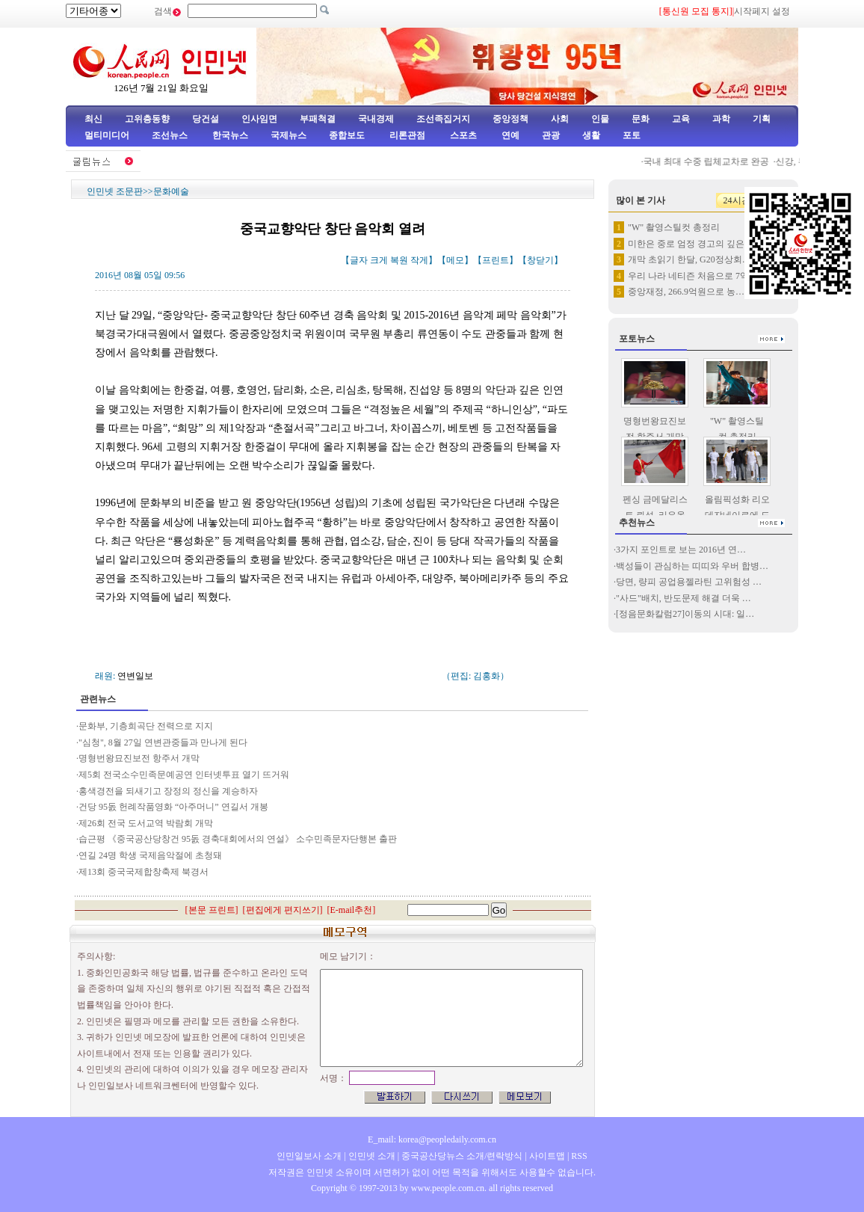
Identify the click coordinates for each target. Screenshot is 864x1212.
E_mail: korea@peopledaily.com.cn (432, 1139)
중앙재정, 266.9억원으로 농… (686, 291)
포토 (632, 135)
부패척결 (318, 119)
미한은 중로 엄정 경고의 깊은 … (692, 244)
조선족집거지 (443, 119)
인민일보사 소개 (309, 1156)
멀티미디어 (106, 135)
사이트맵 (547, 1156)
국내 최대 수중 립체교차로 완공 (709, 161)
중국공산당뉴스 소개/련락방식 (461, 1156)
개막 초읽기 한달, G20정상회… (689, 259)
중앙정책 (510, 119)
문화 (640, 119)
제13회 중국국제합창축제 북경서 (143, 872)
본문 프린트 (211, 910)
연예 (509, 135)
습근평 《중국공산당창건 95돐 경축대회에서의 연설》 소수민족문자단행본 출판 (237, 839)
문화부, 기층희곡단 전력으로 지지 (145, 726)
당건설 (205, 119)
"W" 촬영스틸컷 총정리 (674, 227)
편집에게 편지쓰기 (283, 910)
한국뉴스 (230, 135)
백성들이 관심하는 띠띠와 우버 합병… (692, 566)
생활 (591, 135)
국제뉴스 (288, 135)
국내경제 (376, 119)
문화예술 (171, 191)
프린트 (495, 260)
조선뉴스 (171, 135)
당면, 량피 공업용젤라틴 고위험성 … (689, 581)
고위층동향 (147, 119)
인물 (600, 119)
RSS (579, 1156)
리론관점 (407, 135)
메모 (455, 260)
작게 (419, 260)
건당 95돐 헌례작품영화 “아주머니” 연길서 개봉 (173, 807)
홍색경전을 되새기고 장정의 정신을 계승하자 (168, 791)
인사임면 (259, 119)
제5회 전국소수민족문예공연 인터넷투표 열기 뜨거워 (183, 774)
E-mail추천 (351, 910)
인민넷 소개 (370, 1156)
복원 (399, 260)
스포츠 (462, 135)
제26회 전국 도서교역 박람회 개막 (145, 823)
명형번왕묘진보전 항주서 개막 (139, 758)
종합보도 (347, 135)
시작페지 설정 (762, 11)
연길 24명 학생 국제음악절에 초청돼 (151, 855)
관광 (551, 135)
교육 (681, 119)
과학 (721, 119)
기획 (762, 119)
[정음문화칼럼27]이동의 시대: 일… (685, 614)
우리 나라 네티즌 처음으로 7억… (693, 276)
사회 (560, 119)
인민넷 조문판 (115, 191)
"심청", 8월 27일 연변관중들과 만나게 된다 (162, 742)
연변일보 (135, 676)
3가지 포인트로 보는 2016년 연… (681, 549)
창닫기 (540, 260)
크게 (379, 260)
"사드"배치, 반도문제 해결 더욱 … (683, 598)
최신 (93, 119)
